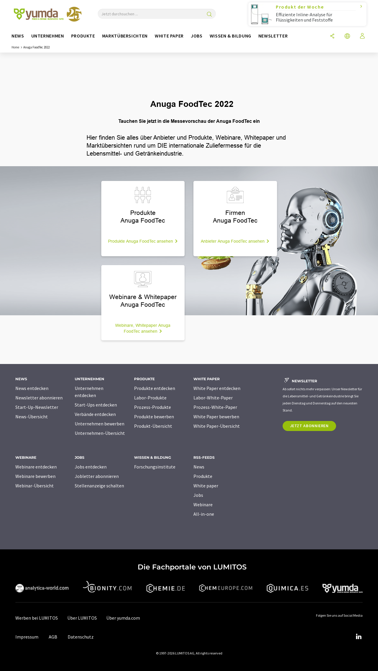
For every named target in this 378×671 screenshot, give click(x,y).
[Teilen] (332, 36)
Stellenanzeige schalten (99, 486)
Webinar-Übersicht (34, 486)
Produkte (202, 476)
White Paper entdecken (216, 388)
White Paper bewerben (216, 416)
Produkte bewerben (154, 416)
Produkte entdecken (154, 388)
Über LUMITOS (82, 618)
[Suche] (209, 14)
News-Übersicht (31, 416)
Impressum (26, 637)
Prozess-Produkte (152, 407)
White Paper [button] (169, 36)
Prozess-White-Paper (215, 407)
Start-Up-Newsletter (36, 407)
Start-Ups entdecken (96, 405)
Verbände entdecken (95, 414)
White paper (205, 486)
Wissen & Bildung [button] (230, 36)
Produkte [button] (83, 36)
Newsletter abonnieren (39, 398)
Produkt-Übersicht (153, 426)
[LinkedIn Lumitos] (358, 637)
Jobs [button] (197, 36)
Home (15, 47)
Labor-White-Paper (213, 398)
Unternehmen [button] (47, 36)
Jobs (198, 495)
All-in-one (203, 514)
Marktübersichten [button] (125, 36)
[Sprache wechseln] (347, 36)
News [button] (18, 36)
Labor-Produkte (150, 398)
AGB (53, 637)
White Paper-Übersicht (216, 426)
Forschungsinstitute (154, 467)
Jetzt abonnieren (309, 425)
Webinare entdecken (36, 467)
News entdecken (31, 388)
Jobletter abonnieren (97, 476)
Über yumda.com (123, 618)
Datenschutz (81, 637)
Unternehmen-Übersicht (100, 433)
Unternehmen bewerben (99, 424)
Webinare (203, 504)
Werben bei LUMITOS (36, 618)
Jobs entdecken (91, 467)
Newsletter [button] (273, 36)
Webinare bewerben (35, 476)
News (198, 467)
